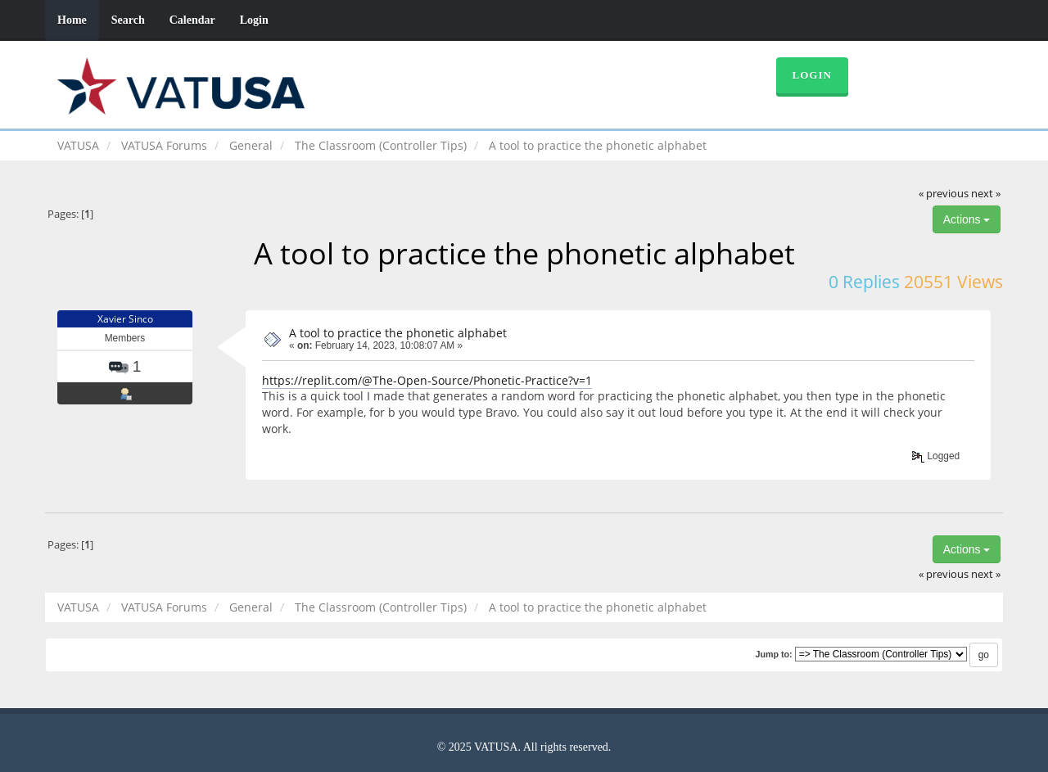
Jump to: (773, 654)
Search (128, 20)
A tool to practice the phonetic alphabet (398, 333)
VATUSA (78, 145)
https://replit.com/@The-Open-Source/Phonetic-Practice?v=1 (427, 380)
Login (254, 20)
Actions (967, 219)
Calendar (192, 20)
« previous (944, 194)
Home (72, 20)
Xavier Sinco (125, 319)
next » (986, 194)
